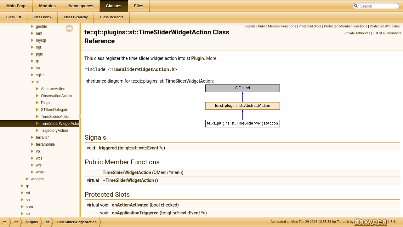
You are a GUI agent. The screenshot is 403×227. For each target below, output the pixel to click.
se (28, 214)
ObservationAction (56, 96)
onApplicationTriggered (135, 212)
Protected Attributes (385, 26)
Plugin (46, 103)
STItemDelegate (54, 110)
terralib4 (42, 137)
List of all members (387, 33)
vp (38, 151)
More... (213, 58)
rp (37, 61)
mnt (39, 33)
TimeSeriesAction (56, 116)
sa (38, 68)
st (37, 82)
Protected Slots (309, 26)
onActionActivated (130, 204)
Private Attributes (357, 33)
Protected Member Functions (345, 26)
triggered (108, 147)
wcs (39, 158)
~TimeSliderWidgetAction (128, 180)
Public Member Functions (277, 26)
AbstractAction (53, 89)
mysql (41, 40)
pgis (39, 54)
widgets (37, 179)
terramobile (45, 144)
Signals (250, 26)
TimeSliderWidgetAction (61, 123)
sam (29, 207)
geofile (41, 26)
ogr (38, 47)
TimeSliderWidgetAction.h (142, 70)
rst (28, 193)
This (88, 58)
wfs (39, 165)
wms (40, 172)
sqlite (40, 75)
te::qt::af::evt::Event (138, 147)
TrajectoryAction (54, 130)
